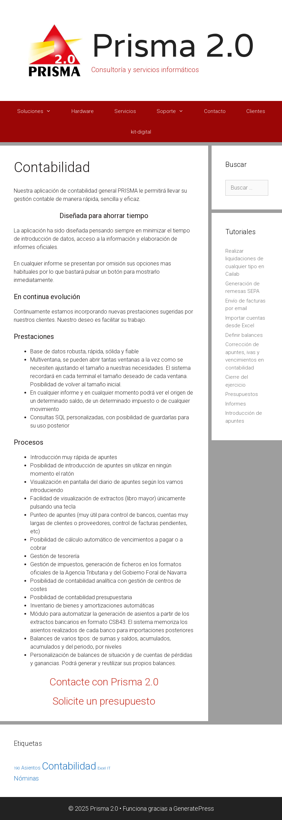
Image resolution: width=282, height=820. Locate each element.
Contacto (215, 111)
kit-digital (141, 132)
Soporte (175, 111)
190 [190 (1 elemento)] (17, 768)
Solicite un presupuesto (104, 701)
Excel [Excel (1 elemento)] (102, 768)
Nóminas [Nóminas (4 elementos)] (26, 778)
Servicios (125, 111)
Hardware (82, 111)
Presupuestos (241, 394)
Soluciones (39, 111)
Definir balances (244, 335)
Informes (235, 404)
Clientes (255, 111)
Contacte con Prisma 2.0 (104, 682)
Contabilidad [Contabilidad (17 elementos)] (69, 766)
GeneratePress (193, 808)
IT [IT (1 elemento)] (109, 768)
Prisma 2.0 (172, 45)
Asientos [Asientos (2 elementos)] (31, 768)
